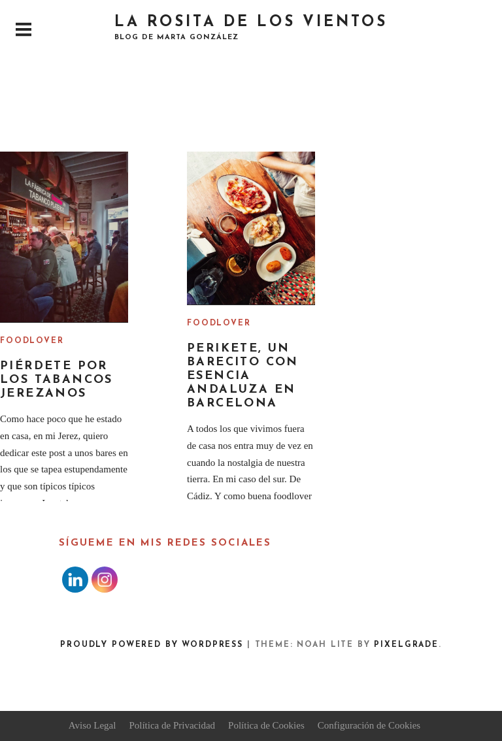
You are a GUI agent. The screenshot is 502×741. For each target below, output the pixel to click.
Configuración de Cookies (369, 725)
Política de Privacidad (172, 725)
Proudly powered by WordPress (151, 645)
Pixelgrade (406, 645)
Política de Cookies (266, 725)
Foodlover (32, 341)
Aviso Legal (92, 725)
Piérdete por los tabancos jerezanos (56, 380)
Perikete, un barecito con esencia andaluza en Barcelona (243, 376)
